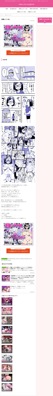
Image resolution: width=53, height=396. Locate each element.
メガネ (30, 258)
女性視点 (6, 260)
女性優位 (26, 258)
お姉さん (18, 258)
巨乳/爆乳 (10, 258)
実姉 (10, 260)
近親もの (14, 258)
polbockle (22, 258)
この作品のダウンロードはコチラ (18, 52)
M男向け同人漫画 (4, 258)
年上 (3, 260)
